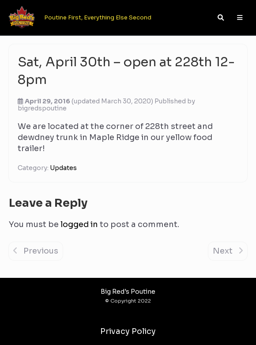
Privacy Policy (128, 331)
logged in (79, 224)
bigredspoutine (42, 108)
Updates (63, 168)
